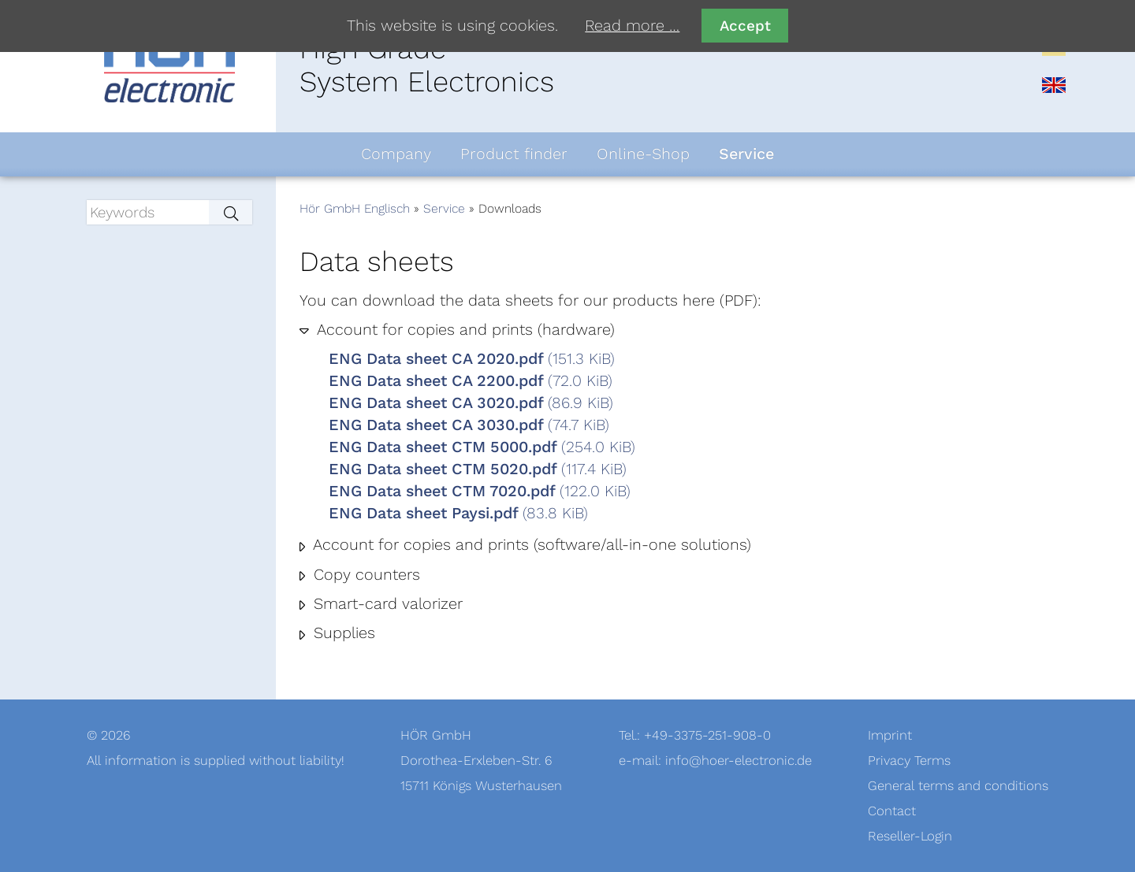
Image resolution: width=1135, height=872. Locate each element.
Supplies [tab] (342, 633)
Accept (745, 25)
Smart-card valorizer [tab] (386, 604)
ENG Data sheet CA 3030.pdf (469, 425)
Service (444, 209)
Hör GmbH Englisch (355, 209)
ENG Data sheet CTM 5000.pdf (482, 447)
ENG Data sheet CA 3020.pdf (471, 403)
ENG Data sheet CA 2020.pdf (472, 359)
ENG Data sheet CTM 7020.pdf (480, 491)
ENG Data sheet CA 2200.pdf (470, 381)
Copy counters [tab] (364, 575)
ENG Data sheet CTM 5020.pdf (478, 469)
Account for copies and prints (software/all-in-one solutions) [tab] (530, 545)
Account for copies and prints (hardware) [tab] (464, 330)
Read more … (632, 26)
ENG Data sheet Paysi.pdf (458, 513)
